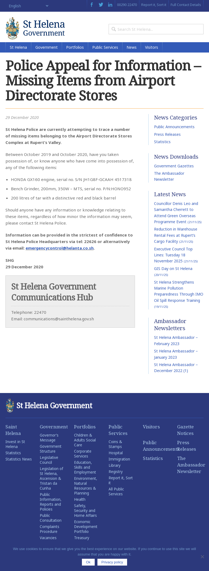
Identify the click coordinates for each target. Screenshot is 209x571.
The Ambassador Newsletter (190, 471)
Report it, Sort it (153, 4)
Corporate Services (82, 461)
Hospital (116, 460)
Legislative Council (49, 467)
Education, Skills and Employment (85, 474)
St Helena (18, 54)
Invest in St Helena (15, 451)
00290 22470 (127, 4)
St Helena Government (40, 30)
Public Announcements (174, 133)
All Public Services (116, 499)
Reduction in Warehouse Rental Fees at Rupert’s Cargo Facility (175, 242)
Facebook (91, 4)
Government (46, 54)
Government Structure (51, 456)
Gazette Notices (185, 437)
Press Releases (167, 141)
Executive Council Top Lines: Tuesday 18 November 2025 (176, 262)
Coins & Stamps (115, 451)
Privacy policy (112, 562)
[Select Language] (27, 5)
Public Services (105, 54)
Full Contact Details (186, 4)
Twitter (101, 4)
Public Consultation (51, 525)
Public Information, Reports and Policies (51, 509)
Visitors (151, 54)
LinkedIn (110, 4)
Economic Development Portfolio (85, 533)
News (132, 54)
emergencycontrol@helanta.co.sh (60, 255)
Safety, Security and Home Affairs (85, 517)
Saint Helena (13, 437)
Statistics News (18, 466)
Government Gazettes (174, 173)
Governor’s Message (49, 445)
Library (115, 472)
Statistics (162, 148)
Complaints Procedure (49, 536)
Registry (116, 478)
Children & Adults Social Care (85, 447)
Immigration (119, 466)
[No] (202, 556)
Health (79, 506)
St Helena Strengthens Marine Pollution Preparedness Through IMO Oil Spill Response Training (178, 301)
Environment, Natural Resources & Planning (85, 493)
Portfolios (75, 54)
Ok (88, 562)
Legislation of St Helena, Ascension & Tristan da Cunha (51, 485)
